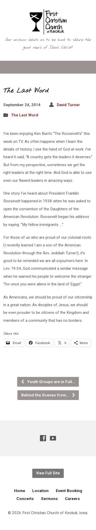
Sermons (49, 498)
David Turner (68, 105)
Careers (72, 498)
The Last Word (24, 115)
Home (19, 490)
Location (40, 490)
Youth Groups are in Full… (48, 381)
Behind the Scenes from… (48, 395)
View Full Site (48, 473)
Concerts (25, 498)
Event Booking (69, 490)
